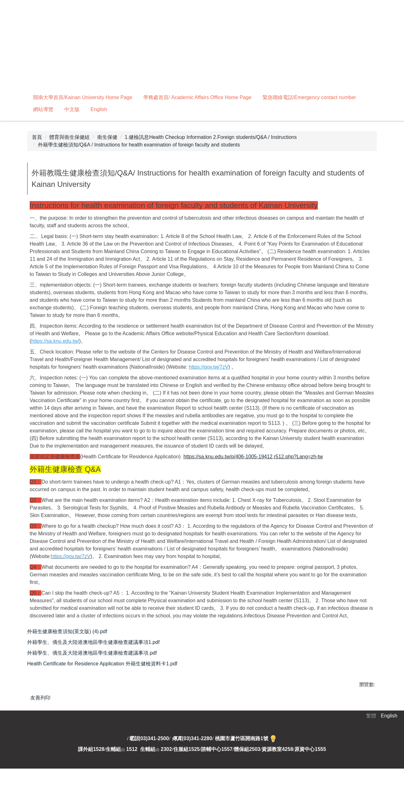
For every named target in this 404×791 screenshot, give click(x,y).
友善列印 (40, 701)
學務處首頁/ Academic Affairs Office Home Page (197, 97)
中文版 (72, 109)
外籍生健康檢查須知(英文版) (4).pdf (71, 631)
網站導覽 (43, 109)
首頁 (37, 137)
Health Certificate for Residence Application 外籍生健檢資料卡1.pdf (106, 666)
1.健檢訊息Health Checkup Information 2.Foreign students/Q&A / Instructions (211, 137)
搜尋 (188, 109)
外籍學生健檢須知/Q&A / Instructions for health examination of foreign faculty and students (139, 144)
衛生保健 (107, 137)
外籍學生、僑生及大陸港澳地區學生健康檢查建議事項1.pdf (97, 643)
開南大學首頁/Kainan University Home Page (82, 97)
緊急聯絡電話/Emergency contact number (309, 97)
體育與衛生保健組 (69, 137)
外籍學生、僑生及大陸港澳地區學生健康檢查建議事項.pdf (96, 655)
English (99, 109)
